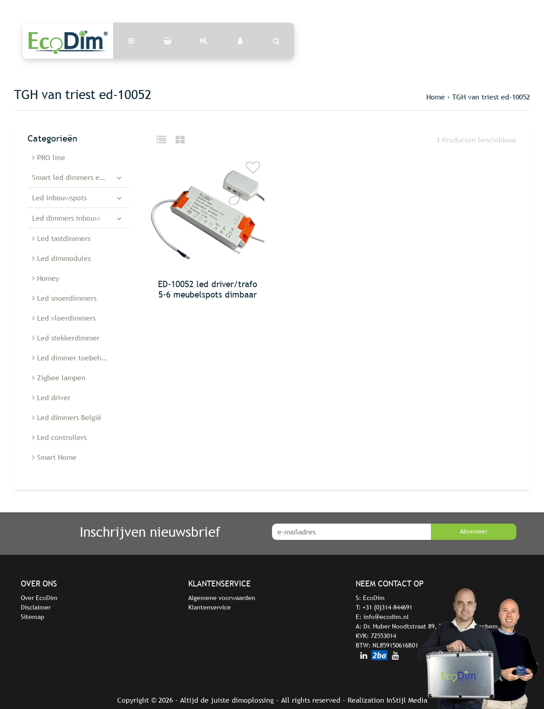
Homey (45, 278)
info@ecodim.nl (386, 617)
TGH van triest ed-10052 (491, 97)
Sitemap (32, 617)
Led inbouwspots (59, 198)
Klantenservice (209, 607)
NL (204, 41)
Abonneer (473, 531)
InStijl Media (407, 700)
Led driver (51, 397)
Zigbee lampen (59, 378)
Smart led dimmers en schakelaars (80, 177)
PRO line (48, 157)
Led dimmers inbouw (66, 218)
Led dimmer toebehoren (74, 358)
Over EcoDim (39, 598)
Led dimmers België (66, 417)
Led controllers (59, 437)
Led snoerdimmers (64, 298)
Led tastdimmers (61, 238)
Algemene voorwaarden (221, 598)
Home (435, 97)
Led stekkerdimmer (66, 338)
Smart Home (54, 457)
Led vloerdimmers (63, 318)
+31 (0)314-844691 (387, 607)
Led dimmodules (61, 258)
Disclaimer (36, 607)
